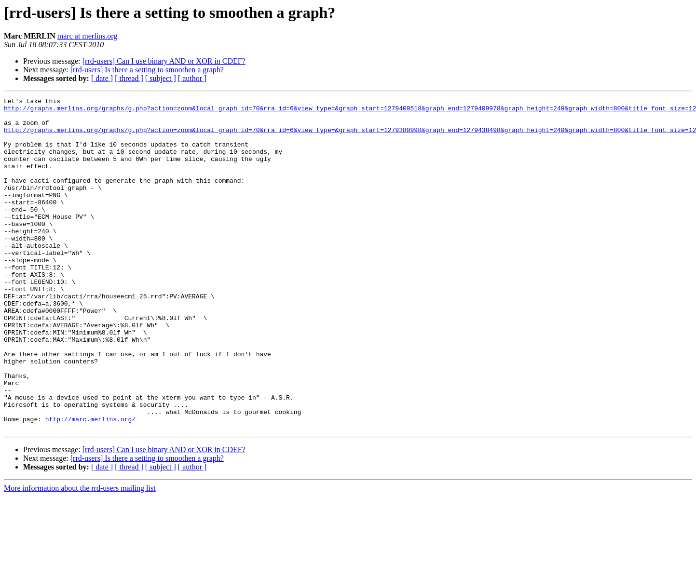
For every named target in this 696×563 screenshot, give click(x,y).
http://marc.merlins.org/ (90, 484)
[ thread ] (129, 78)
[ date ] (102, 78)
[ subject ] (160, 78)
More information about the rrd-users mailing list (80, 554)
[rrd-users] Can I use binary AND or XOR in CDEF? (164, 61)
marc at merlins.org (87, 36)
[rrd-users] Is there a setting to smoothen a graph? (147, 70)
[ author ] (192, 78)
